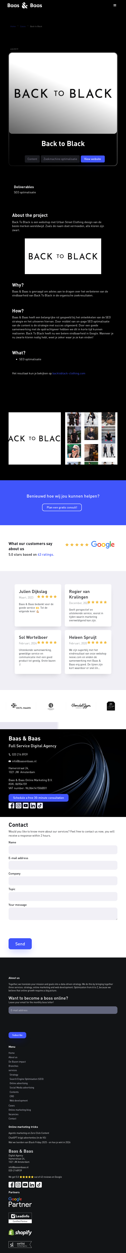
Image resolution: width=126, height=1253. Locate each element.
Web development (19, 1100)
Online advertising (19, 1083)
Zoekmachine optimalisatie (60, 159)
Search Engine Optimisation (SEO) (27, 1079)
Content (32, 159)
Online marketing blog (20, 1109)
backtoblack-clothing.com (68, 373)
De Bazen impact (17, 1061)
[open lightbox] (35, 438)
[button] (115, 5)
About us (13, 1057)
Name (12, 842)
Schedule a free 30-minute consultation (38, 797)
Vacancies (13, 1114)
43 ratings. (46, 554)
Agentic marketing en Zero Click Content (29, 1133)
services (13, 1070)
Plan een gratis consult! (62, 507)
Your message (18, 904)
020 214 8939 (20, 754)
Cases (23, 26)
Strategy (14, 1074)
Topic (12, 889)
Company (14, 873)
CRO (12, 1096)
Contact (12, 1118)
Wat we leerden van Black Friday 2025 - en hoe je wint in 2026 (39, 1142)
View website (92, 159)
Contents (14, 1092)
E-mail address (18, 858)
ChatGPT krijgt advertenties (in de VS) (27, 1137)
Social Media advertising (22, 1087)
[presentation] (36, 929)
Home (13, 26)
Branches (13, 1065)
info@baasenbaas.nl (24, 761)
